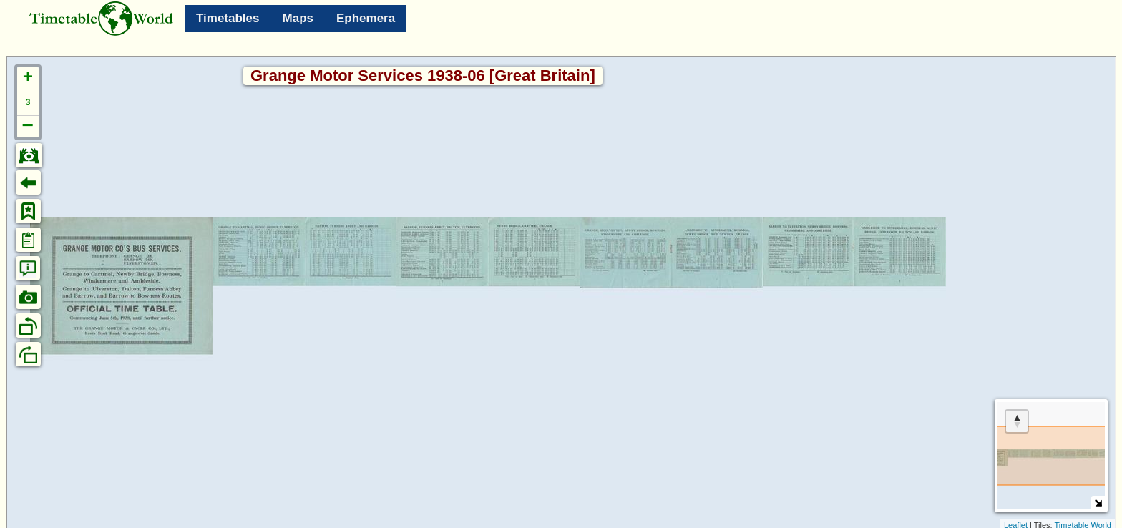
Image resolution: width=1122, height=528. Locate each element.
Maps (298, 18)
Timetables (228, 18)
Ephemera (365, 18)
